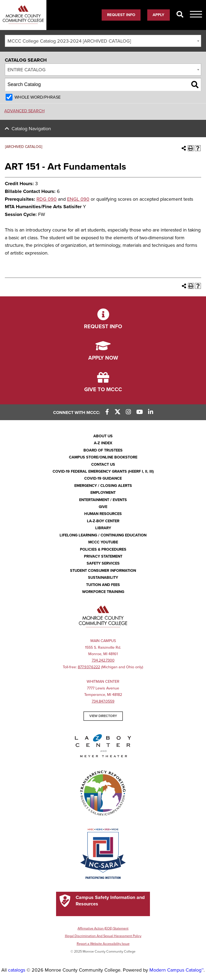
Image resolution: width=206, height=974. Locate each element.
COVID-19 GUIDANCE (103, 478)
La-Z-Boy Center (103, 521)
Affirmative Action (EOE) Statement (103, 928)
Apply (158, 14)
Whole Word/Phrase (37, 97)
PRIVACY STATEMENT (103, 556)
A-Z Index (103, 443)
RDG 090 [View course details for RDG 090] (46, 199)
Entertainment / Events (103, 500)
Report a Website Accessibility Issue (103, 944)
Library (103, 528)
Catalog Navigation (31, 129)
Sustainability (103, 577)
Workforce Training (103, 591)
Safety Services (103, 563)
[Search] (179, 14)
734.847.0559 (103, 701)
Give (103, 507)
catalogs (16, 970)
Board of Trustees (103, 450)
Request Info (121, 14)
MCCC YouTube (103, 542)
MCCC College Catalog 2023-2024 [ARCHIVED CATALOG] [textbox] (69, 41)
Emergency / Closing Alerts (103, 485)
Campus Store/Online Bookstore (103, 457)
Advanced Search (24, 111)
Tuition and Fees (103, 585)
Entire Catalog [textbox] (27, 70)
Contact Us (103, 464)
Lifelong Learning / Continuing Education (103, 535)
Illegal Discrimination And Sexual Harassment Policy (103, 936)
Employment (103, 492)
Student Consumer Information (103, 570)
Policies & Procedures (103, 549)
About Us (103, 436)
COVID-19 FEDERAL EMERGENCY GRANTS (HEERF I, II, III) (103, 471)
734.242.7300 (103, 660)
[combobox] (103, 41)
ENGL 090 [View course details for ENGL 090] (78, 199)
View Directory (103, 716)
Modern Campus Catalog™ (176, 970)
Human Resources (103, 514)
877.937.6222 (89, 667)
